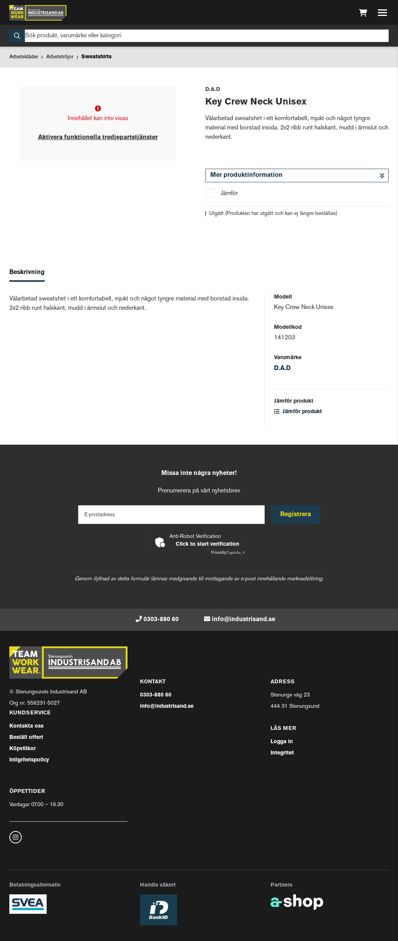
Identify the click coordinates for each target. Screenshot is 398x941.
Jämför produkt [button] (298, 411)
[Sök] (199, 36)
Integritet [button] (282, 753)
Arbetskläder (23, 56)
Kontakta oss (26, 726)
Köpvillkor (22, 748)
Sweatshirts (96, 56)
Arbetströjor (59, 56)
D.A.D (282, 368)
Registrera (295, 514)
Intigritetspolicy (29, 760)
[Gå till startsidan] (37, 13)
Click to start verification (207, 544)
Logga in (282, 741)
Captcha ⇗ (228, 553)
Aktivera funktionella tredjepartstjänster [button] (98, 137)
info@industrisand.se (243, 619)
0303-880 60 (161, 619)
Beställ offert (26, 737)
